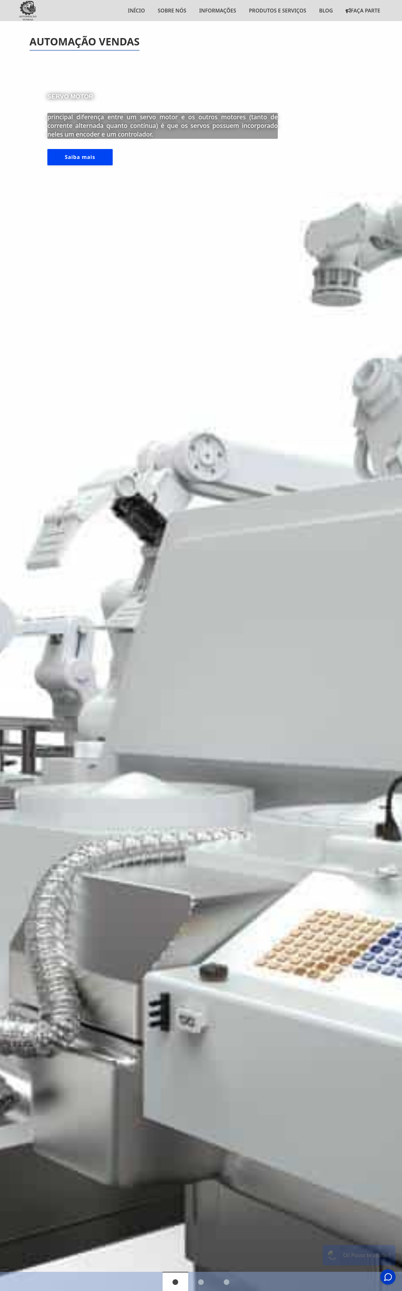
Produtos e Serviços (277, 10)
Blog (326, 10)
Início (136, 10)
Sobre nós (172, 10)
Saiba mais (80, 157)
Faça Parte (363, 11)
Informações (217, 10)
